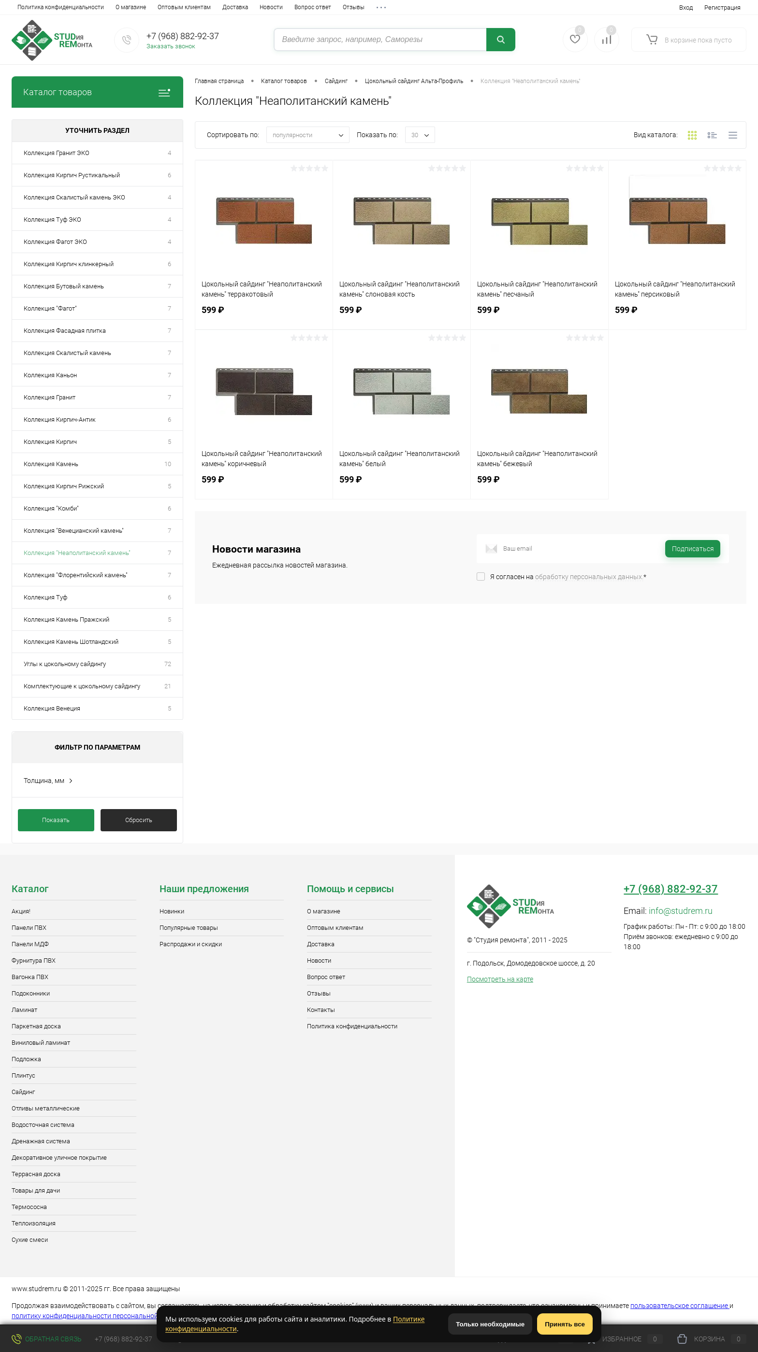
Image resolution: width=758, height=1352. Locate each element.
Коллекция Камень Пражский (66, 619)
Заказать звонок (170, 46)
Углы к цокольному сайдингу (65, 664)
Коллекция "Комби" (51, 508)
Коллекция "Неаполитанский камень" (77, 552)
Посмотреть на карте (500, 979)
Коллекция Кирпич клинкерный (69, 264)
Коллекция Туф (45, 597)
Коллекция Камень (51, 464)
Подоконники (31, 993)
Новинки (172, 911)
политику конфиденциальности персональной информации (106, 1316)
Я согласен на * (568, 577)
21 (167, 686)
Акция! (21, 911)
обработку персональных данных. (589, 577)
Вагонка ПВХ (30, 977)
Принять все (565, 1324)
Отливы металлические (46, 1108)
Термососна (29, 1206)
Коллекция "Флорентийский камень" (76, 575)
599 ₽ (264, 316)
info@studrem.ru (681, 911)
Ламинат (24, 1009)
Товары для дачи (36, 1190)
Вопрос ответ (214, 7)
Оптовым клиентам (86, 7)
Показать (56, 820)
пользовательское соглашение (679, 1305)
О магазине (32, 7)
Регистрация (722, 7)
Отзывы (255, 7)
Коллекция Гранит (49, 397)
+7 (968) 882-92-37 (182, 36)
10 (167, 464)
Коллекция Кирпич (50, 441)
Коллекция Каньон (50, 375)
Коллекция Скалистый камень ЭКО (74, 197)
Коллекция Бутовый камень (64, 286)
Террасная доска (36, 1174)
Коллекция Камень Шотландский (71, 641)
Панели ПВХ (29, 927)
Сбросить (138, 820)
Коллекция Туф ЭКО (52, 219)
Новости (173, 7)
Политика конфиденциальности (352, 1026)
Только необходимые (490, 1324)
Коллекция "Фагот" (50, 308)
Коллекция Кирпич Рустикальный (72, 175)
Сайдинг (23, 1092)
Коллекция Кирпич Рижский (64, 486)
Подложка (26, 1059)
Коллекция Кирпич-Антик (60, 419)
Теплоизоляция (34, 1223)
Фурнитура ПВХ (34, 960)
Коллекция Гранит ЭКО (56, 153)
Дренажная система (41, 1141)
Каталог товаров (97, 92)
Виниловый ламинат (41, 1042)
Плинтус (23, 1075)
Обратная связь (47, 1339)
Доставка (137, 7)
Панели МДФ (30, 944)
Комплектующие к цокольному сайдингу (82, 686)
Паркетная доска (36, 1026)
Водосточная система (43, 1124)
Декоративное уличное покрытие (59, 1157)
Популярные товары (189, 927)
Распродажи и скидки (191, 944)
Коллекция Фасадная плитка (65, 330)
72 (167, 664)
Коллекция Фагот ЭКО (55, 241)
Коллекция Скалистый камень (67, 352)
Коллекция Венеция (52, 708)
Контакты (291, 7)
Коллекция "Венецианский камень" (74, 530)
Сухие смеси (30, 1239)
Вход (686, 7)
